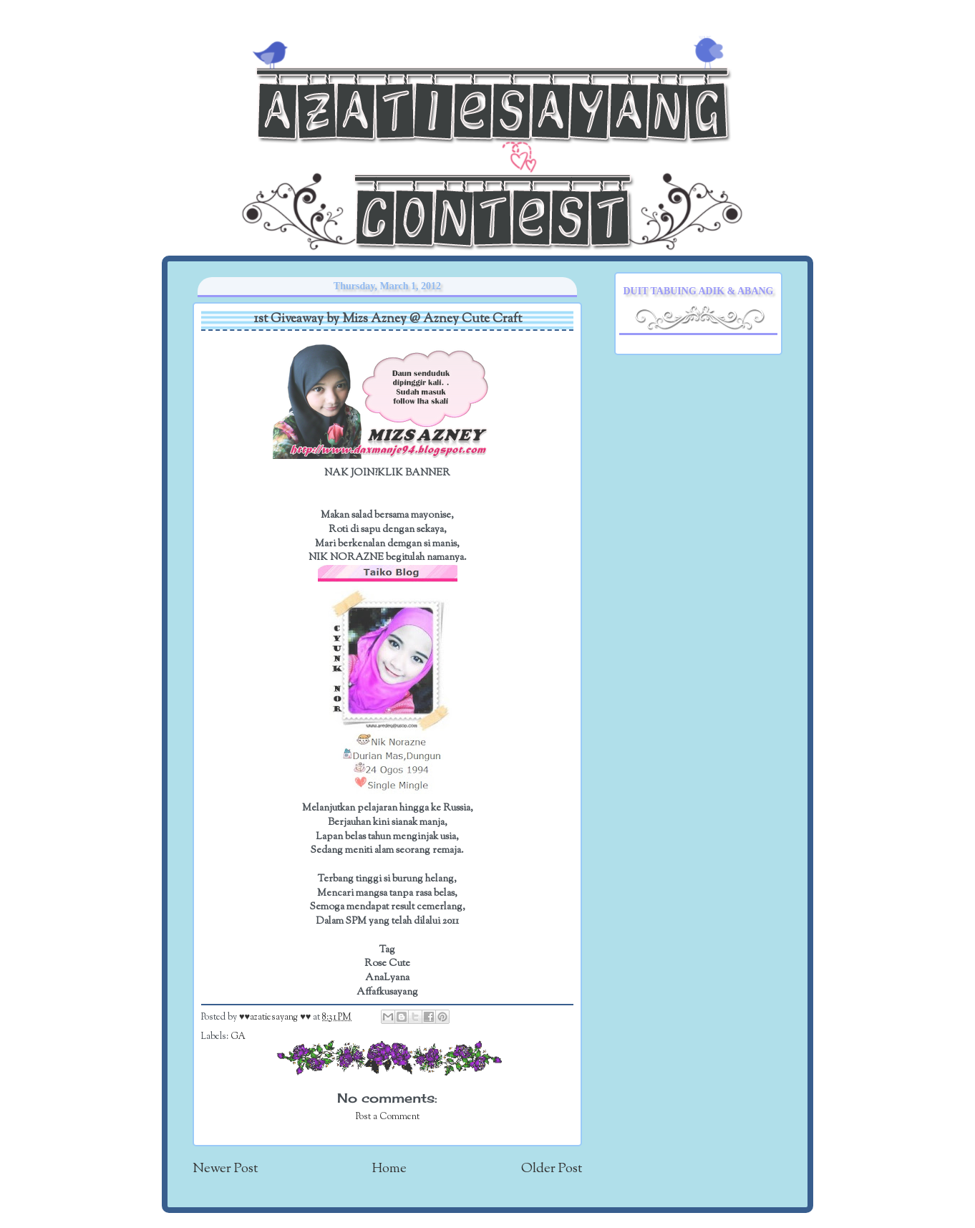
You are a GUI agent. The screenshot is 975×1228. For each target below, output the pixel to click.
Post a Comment (387, 1117)
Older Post (551, 1169)
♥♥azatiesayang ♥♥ (276, 1017)
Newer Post (225, 1169)
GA (238, 1036)
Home (389, 1169)
